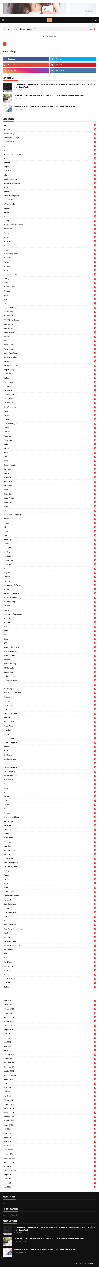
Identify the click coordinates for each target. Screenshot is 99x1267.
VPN (50, 916)
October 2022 (50, 1166)
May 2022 (50, 1187)
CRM (50, 299)
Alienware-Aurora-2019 (50, 154)
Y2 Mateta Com (50, 979)
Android (50, 163)
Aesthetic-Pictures (50, 142)
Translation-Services (50, 896)
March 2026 (50, 1005)
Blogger (50, 250)
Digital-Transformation (50, 353)
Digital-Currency (50, 345)
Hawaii (50, 473)
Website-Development (50, 945)
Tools (50, 883)
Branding (50, 262)
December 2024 (50, 1063)
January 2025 (50, 1059)
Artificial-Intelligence (50, 196)
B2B (50, 216)
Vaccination (50, 908)
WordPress (50, 962)
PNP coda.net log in (50, 713)
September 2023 (50, 1121)
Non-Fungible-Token (50, 647)
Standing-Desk (50, 850)
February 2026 (50, 1009)
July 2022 (50, 1179)
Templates (50, 875)
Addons (50, 129)
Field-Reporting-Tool (50, 423)
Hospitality (50, 502)
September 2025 (50, 1025)
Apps (50, 187)
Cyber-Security (50, 312)
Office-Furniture (50, 655)
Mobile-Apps (50, 618)
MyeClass (50, 626)
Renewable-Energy (50, 767)
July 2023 (50, 1129)
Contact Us (92, 1263)
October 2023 (50, 1117)
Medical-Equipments (50, 593)
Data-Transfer (50, 332)
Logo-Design (50, 564)
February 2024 (50, 1100)
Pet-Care (50, 701)
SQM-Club (50, 846)
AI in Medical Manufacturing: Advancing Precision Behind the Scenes (44, 106)
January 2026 (50, 1013)
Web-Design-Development (50, 929)
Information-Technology (50, 515)
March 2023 (50, 1146)
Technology (50, 871)
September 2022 (50, 1170)
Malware (50, 581)
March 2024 (50, 1096)
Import (50, 510)
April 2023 (50, 1141)
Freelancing (50, 440)
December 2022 (50, 1158)
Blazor (50, 237)
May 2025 (50, 1042)
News (50, 639)
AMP (50, 158)
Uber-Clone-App (50, 904)
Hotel (50, 506)
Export (50, 411)
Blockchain (50, 241)
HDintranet (50, 477)
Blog (50, 245)
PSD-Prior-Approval (50, 742)
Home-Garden (50, 494)
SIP (50, 809)
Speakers (50, 842)
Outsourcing (50, 672)
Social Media (50, 825)
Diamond (50, 341)
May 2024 (50, 1088)
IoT (50, 527)
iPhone (50, 531)
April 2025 (50, 1046)
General (50, 452)
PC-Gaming (50, 689)
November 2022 (50, 1162)
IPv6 (50, 535)
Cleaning (50, 270)
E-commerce (50, 374)
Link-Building (50, 560)
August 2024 (50, 1079)
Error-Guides (50, 399)
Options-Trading (50, 664)
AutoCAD (50, 208)
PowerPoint (50, 730)
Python (50, 747)
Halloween (50, 469)
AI (50, 146)
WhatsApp (50, 954)
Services (50, 805)
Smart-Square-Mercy (50, 817)
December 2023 (50, 1108)
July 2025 (50, 1034)
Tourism (50, 887)
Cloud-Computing (50, 274)
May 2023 (50, 1137)
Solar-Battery (50, 838)
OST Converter (50, 668)
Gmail (50, 457)
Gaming (50, 448)
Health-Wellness (50, 481)
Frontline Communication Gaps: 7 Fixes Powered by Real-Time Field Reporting (49, 95)
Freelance (50, 436)
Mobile (50, 610)
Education (50, 386)
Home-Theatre (50, 498)
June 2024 (50, 1083)
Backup (50, 221)
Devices (50, 336)
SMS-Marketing (50, 821)
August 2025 (50, 1030)
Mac (50, 568)
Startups (50, 854)
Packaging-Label (50, 676)
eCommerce (50, 382)
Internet (50, 523)
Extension (50, 415)
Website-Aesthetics (50, 941)
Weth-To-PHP (50, 950)
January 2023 (50, 1154)
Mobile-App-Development (50, 614)
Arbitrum (50, 192)
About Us (82, 1263)
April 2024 (50, 1092)
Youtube (50, 983)
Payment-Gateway (50, 680)
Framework (50, 432)
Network (50, 635)
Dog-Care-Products (50, 357)
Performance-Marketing (50, 693)
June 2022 (50, 1183)
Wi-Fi (50, 958)
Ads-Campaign (50, 134)
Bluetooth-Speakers (50, 254)
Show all (92, 29)
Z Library (50, 987)
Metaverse (50, 606)
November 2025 (50, 1017)
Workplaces (50, 966)
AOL (50, 175)
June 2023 (50, 1133)
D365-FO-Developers (50, 320)
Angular (50, 167)
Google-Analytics (50, 465)
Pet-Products (50, 705)
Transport (50, 900)
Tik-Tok (50, 879)
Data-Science (50, 328)
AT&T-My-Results (50, 200)
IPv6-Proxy (50, 539)
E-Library (50, 378)
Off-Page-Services (50, 651)
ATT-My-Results (50, 204)
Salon (50, 792)
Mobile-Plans (50, 622)
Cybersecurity (50, 316)
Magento (50, 573)
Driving (50, 361)
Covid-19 (50, 295)
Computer (50, 283)
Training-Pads (50, 892)
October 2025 (50, 1021)
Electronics (50, 390)
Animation (50, 171)
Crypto (50, 303)
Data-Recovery (50, 324)
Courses (50, 291)
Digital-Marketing (50, 349)
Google (50, 461)
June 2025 (50, 1038)
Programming (50, 738)
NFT (50, 643)
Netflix (50, 631)
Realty (50, 763)
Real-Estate (50, 755)
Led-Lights (50, 548)
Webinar (50, 937)
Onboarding (50, 660)
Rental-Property (50, 771)
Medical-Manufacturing (50, 597)
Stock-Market (50, 858)
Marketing (50, 589)
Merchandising (50, 602)
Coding (50, 278)
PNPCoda (50, 718)
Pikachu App (50, 709)
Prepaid (50, 734)
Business (50, 266)
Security (50, 796)
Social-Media (50, 829)
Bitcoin (50, 233)
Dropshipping (50, 370)
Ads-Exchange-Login (50, 138)
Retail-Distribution (50, 776)
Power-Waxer (50, 726)
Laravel (50, 544)
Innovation (50, 519)
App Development (50, 179)
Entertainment (50, 394)
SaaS (50, 784)
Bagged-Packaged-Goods (50, 225)
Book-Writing (50, 258)
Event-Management (50, 407)
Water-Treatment (50, 925)
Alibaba (50, 150)
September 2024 (50, 1075)
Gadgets (50, 444)
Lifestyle (50, 552)
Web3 (50, 933)
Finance (50, 428)
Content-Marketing (50, 287)
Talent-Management (50, 863)
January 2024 (50, 1104)
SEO (50, 800)
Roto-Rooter (50, 780)
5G (50, 125)
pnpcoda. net (50, 722)
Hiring (50, 490)
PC (50, 684)
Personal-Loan (50, 697)
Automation (50, 212)
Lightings (50, 556)
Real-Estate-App (50, 759)
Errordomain (50, 403)
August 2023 (50, 1125)
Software (50, 834)
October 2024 (50, 1071)
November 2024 (50, 1067)
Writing (50, 974)
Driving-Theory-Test (50, 365)
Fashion (50, 419)
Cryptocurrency (50, 307)
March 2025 (50, 1050)
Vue (50, 921)
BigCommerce (50, 229)
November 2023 (50, 1112)
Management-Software (50, 585)
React (50, 751)
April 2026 (50, 1001)
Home (75, 1263)
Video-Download (50, 912)
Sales (50, 788)
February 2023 (50, 1150)
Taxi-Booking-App (50, 867)
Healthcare (50, 486)
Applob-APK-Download (50, 183)
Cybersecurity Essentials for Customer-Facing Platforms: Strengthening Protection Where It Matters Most (54, 85)
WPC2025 (50, 970)
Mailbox (50, 577)
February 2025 (50, 1054)
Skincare (50, 813)
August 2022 (50, 1175)
